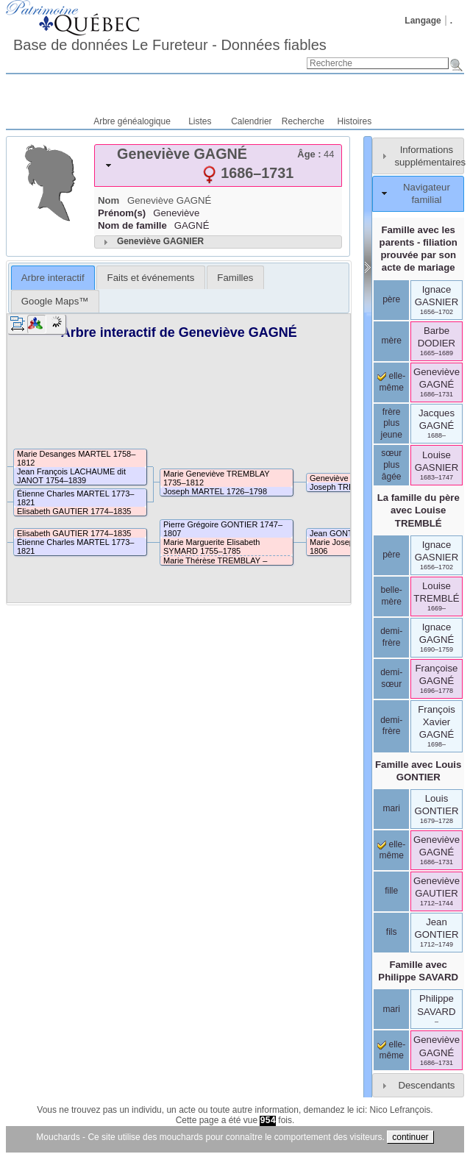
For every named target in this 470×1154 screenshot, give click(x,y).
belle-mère (391, 596)
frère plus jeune (391, 423)
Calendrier (251, 121)
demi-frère (391, 637)
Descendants (426, 1085)
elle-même (391, 850)
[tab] (218, 165)
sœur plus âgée (391, 464)
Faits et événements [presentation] (151, 277)
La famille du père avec (418, 510)
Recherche (303, 121)
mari (391, 808)
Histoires (355, 121)
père (391, 299)
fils (391, 932)
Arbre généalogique (132, 121)
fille (391, 891)
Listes (199, 121)
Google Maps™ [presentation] (55, 301)
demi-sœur (391, 678)
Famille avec (418, 771)
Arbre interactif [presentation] (53, 277)
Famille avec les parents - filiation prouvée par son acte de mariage (418, 248)
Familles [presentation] (235, 277)
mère (392, 340)
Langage (423, 20)
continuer (410, 1137)
